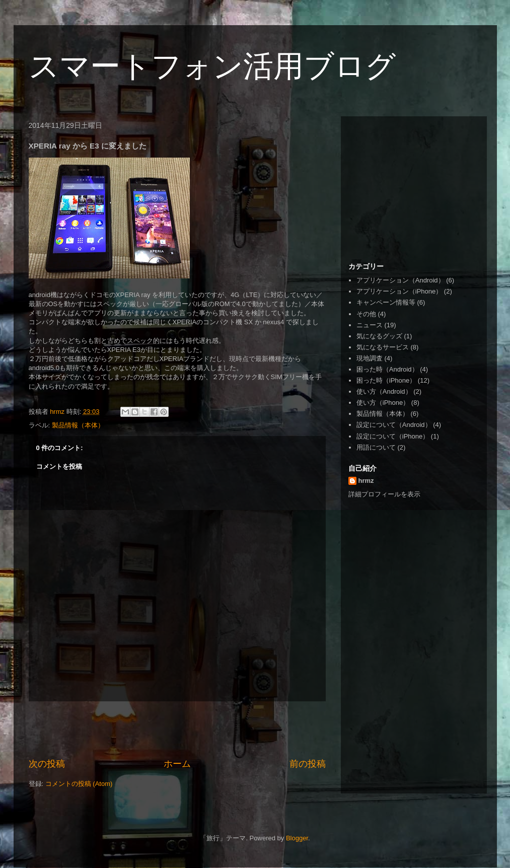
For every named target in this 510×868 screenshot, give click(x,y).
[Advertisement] (177, 729)
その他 (366, 314)
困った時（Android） (387, 369)
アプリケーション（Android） (400, 280)
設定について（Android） (393, 424)
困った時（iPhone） (386, 380)
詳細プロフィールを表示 (384, 494)
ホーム (177, 764)
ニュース (369, 325)
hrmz (366, 480)
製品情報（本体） (78, 425)
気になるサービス (382, 347)
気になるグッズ (379, 336)
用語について (376, 447)
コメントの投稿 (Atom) (79, 783)
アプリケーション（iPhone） (399, 291)
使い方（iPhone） (382, 402)
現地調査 (369, 358)
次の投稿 (47, 764)
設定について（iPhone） (392, 436)
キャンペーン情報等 (385, 302)
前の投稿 (307, 764)
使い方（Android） (384, 391)
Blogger (297, 838)
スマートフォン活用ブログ (212, 66)
